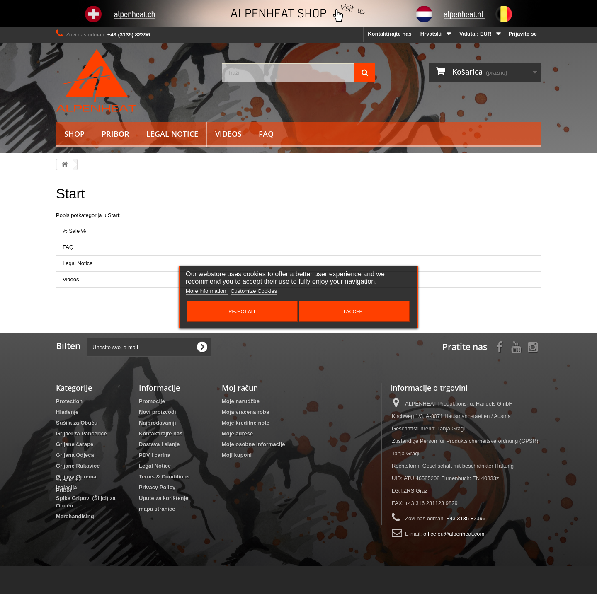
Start (70, 193)
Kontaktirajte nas (389, 34)
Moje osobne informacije (253, 444)
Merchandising (75, 516)
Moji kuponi (237, 455)
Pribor (115, 134)
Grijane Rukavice (78, 466)
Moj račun (240, 388)
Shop (74, 134)
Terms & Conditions (164, 476)
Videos (228, 134)
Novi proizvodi (157, 412)
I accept (354, 311)
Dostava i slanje (159, 444)
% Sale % (74, 231)
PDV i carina (154, 455)
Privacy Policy (157, 487)
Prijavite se (522, 34)
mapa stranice (157, 509)
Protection (69, 401)
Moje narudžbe (241, 401)
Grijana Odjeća (75, 455)
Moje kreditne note (245, 423)
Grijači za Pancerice (81, 433)
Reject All (242, 311)
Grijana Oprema (76, 476)
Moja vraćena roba (245, 412)
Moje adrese (237, 433)
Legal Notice (172, 134)
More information (207, 291)
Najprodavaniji (157, 423)
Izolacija (66, 487)
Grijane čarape (74, 444)
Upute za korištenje (163, 498)
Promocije (152, 401)
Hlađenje (67, 412)
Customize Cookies (254, 291)
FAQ (266, 134)
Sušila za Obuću (76, 423)
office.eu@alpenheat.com (453, 534)
